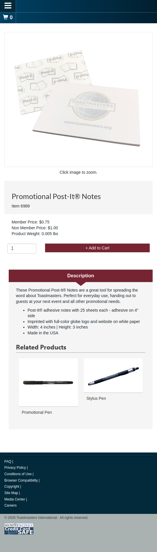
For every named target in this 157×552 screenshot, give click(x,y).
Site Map (11, 493)
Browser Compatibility (21, 480)
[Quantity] (21, 248)
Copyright (12, 486)
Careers (10, 505)
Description (80, 275)
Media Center (15, 499)
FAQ (8, 461)
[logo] (78, 6)
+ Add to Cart (97, 248)
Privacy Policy (15, 468)
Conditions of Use (18, 474)
